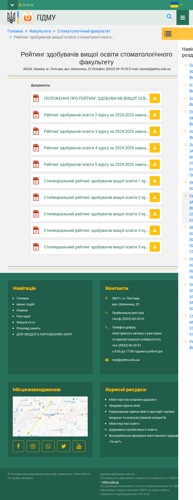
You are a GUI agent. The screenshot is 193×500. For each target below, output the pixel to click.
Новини (22, 310)
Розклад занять (29, 328)
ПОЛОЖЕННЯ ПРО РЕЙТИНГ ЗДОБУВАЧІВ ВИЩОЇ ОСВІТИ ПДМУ (104, 98)
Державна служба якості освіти (133, 429)
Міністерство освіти (124, 423)
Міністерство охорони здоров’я (132, 399)
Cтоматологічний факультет (84, 31)
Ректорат (24, 316)
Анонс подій (25, 304)
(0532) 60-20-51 (133, 318)
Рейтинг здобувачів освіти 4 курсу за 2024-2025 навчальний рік (104, 147)
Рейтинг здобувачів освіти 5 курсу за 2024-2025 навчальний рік (104, 164)
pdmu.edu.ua (111, 482)
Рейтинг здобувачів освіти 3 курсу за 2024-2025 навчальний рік (104, 131)
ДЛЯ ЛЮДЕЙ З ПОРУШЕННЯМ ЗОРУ (44, 334)
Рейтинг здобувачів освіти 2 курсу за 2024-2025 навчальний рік (104, 114)
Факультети (40, 31)
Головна (15, 31)
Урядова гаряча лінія (124, 405)
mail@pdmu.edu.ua (125, 359)
